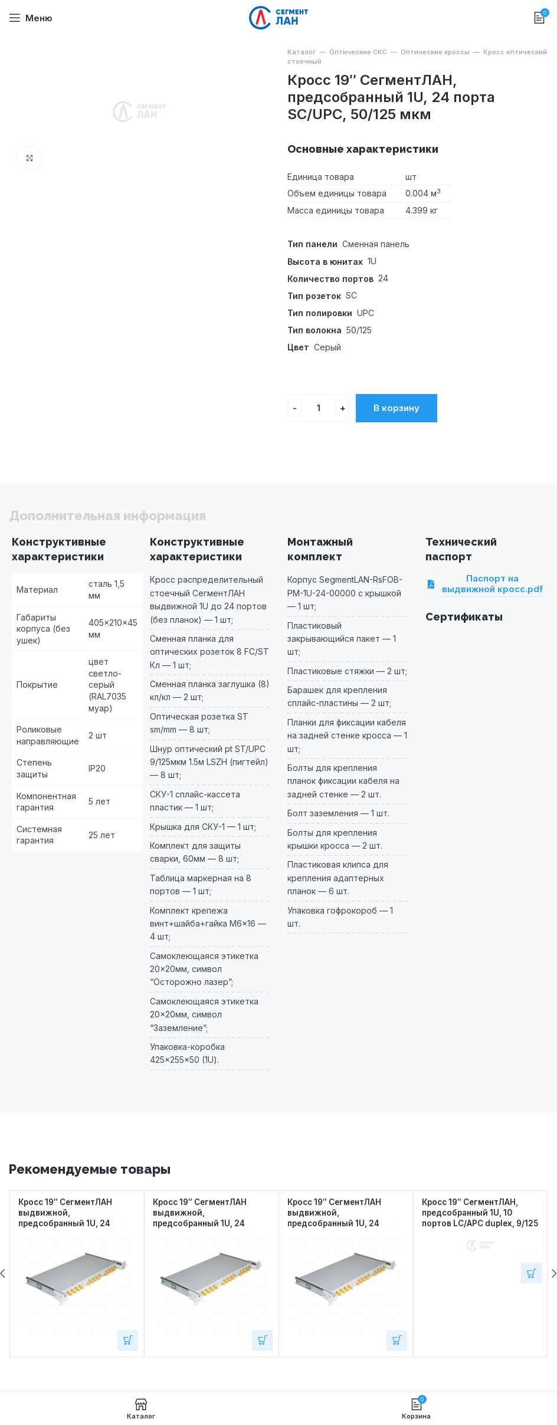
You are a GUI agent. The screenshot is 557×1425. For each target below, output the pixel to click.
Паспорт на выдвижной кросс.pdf (491, 584)
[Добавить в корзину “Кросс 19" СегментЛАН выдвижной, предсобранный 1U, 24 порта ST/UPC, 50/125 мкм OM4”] (262, 1340)
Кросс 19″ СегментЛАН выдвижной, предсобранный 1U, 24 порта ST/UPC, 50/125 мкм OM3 (75, 1223)
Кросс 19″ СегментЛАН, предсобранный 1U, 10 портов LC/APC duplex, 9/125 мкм (474, 1218)
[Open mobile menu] (30, 17)
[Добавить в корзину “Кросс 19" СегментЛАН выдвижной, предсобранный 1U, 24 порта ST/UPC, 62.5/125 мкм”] (396, 1340)
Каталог (301, 52)
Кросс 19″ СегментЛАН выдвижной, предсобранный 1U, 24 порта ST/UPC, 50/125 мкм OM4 (210, 1223)
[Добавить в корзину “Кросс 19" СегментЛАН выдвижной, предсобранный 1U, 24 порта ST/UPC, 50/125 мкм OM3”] (127, 1340)
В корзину (396, 407)
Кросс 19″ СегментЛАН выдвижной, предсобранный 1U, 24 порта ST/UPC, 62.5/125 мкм (338, 1223)
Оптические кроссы (435, 52)
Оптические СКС (358, 52)
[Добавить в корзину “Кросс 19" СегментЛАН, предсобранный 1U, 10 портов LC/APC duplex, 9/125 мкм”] (531, 1273)
